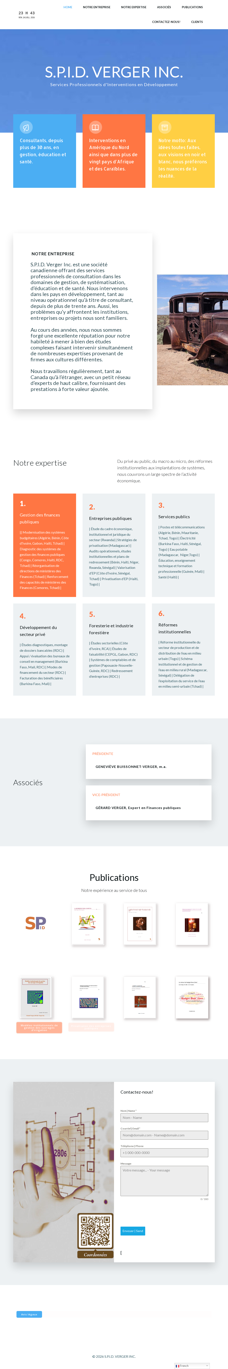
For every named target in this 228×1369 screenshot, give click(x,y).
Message (126, 1163)
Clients (197, 22)
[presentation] (153, 1213)
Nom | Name (129, 1110)
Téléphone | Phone (132, 1146)
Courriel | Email (130, 1128)
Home (68, 7)
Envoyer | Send (133, 1231)
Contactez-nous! (166, 22)
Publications (192, 7)
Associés (164, 7)
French (182, 1366)
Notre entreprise (96, 7)
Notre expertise (133, 7)
